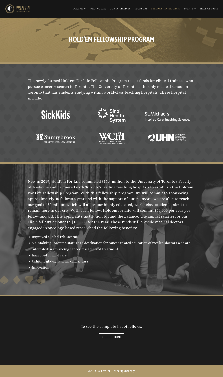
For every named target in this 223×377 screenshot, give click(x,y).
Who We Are (98, 9)
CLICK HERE (111, 337)
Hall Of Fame (209, 9)
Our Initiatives (120, 9)
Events (188, 9)
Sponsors (141, 9)
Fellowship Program (165, 9)
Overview (79, 9)
